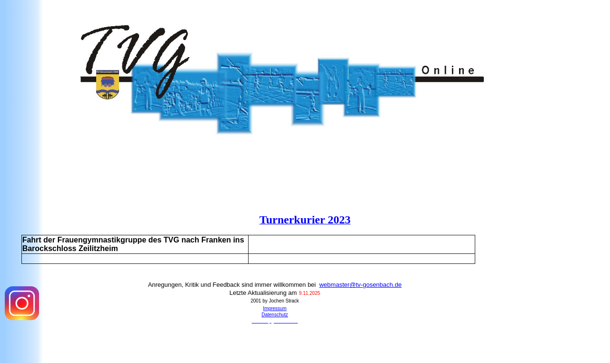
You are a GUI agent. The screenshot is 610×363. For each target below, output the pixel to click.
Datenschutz (274, 314)
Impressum (274, 308)
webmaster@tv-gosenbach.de (360, 284)
